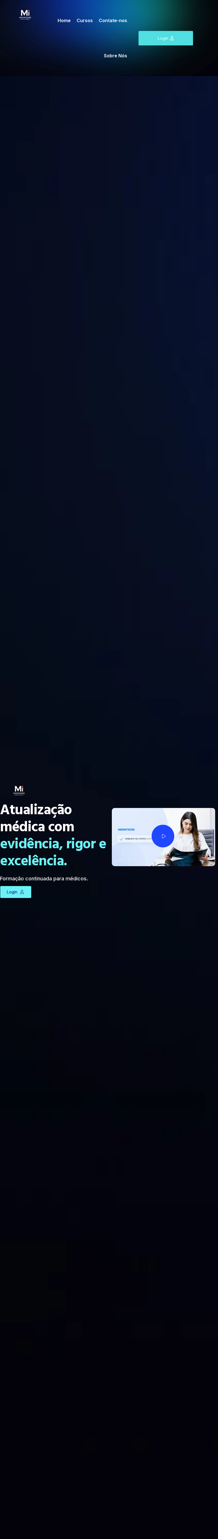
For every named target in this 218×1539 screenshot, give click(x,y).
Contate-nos (113, 20)
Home (64, 20)
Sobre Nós (115, 55)
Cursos (85, 20)
